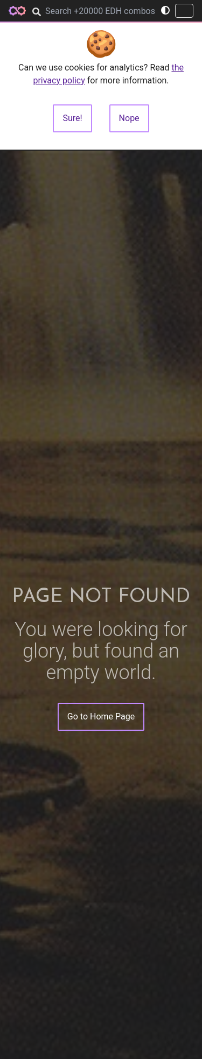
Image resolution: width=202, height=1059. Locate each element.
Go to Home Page (101, 716)
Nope (129, 118)
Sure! (72, 118)
